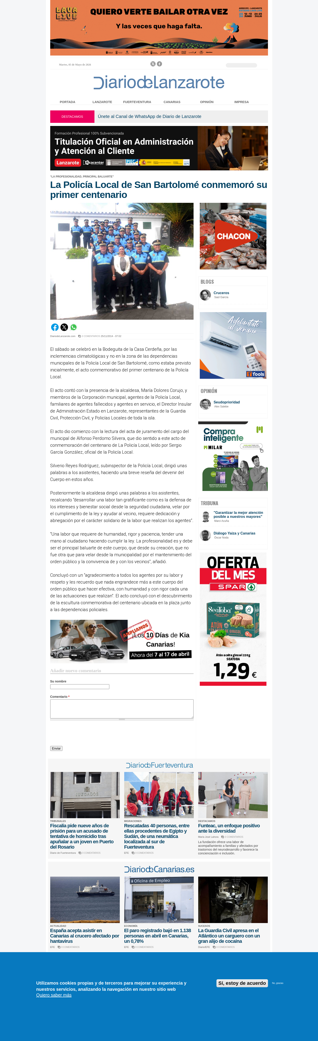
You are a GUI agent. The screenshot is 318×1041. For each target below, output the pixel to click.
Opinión (206, 102)
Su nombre (58, 681)
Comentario (60, 696)
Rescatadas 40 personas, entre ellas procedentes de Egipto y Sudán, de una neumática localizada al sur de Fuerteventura (157, 836)
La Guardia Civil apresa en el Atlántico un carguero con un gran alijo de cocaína (229, 936)
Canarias (172, 102)
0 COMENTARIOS (91, 336)
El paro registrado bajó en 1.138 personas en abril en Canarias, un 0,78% (157, 936)
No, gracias (277, 983)
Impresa (241, 102)
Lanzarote (102, 102)
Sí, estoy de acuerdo (242, 983)
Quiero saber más (54, 995)
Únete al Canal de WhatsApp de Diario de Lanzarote (149, 116)
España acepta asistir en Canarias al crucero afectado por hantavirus (84, 936)
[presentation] (84, 734)
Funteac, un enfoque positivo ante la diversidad (229, 828)
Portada (67, 102)
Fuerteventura (137, 102)
